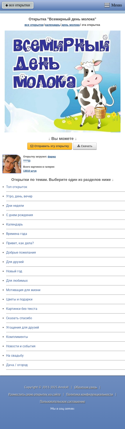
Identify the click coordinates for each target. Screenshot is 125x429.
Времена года (16, 234)
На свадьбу (15, 356)
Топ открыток (16, 187)
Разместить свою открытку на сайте (34, 394)
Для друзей (15, 262)
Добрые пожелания (21, 252)
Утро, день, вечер (19, 196)
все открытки (18, 5)
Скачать (84, 146)
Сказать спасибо (19, 318)
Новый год (14, 271)
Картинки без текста (21, 309)
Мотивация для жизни (23, 290)
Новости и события (20, 346)
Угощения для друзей (22, 327)
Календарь (52, 24)
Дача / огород (17, 365)
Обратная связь (85, 387)
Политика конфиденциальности (89, 394)
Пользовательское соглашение (62, 401)
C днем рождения (19, 215)
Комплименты (17, 337)
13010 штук (30, 170)
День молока (71, 24)
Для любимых (17, 281)
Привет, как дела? (20, 243)
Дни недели (15, 206)
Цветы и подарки (19, 299)
